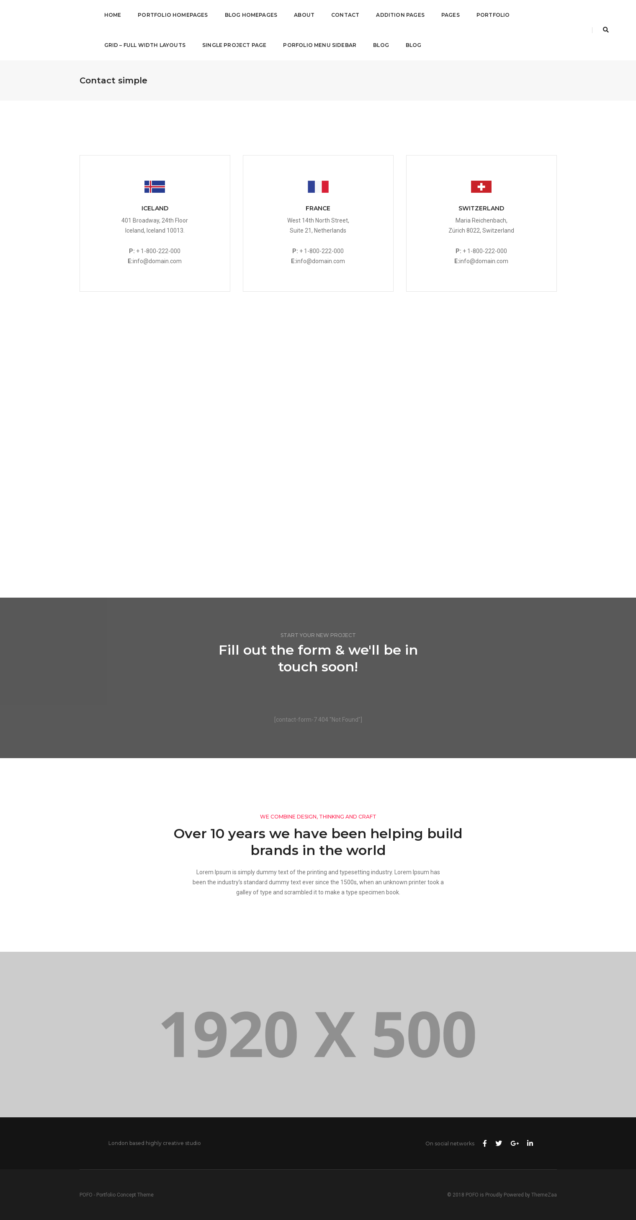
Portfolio (493, 15)
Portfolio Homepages (173, 15)
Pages (450, 15)
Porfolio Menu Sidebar (319, 45)
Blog (381, 45)
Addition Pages (400, 15)
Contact (345, 15)
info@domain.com (157, 261)
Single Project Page (234, 45)
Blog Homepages (251, 15)
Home (112, 15)
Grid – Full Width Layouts (145, 45)
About (304, 15)
